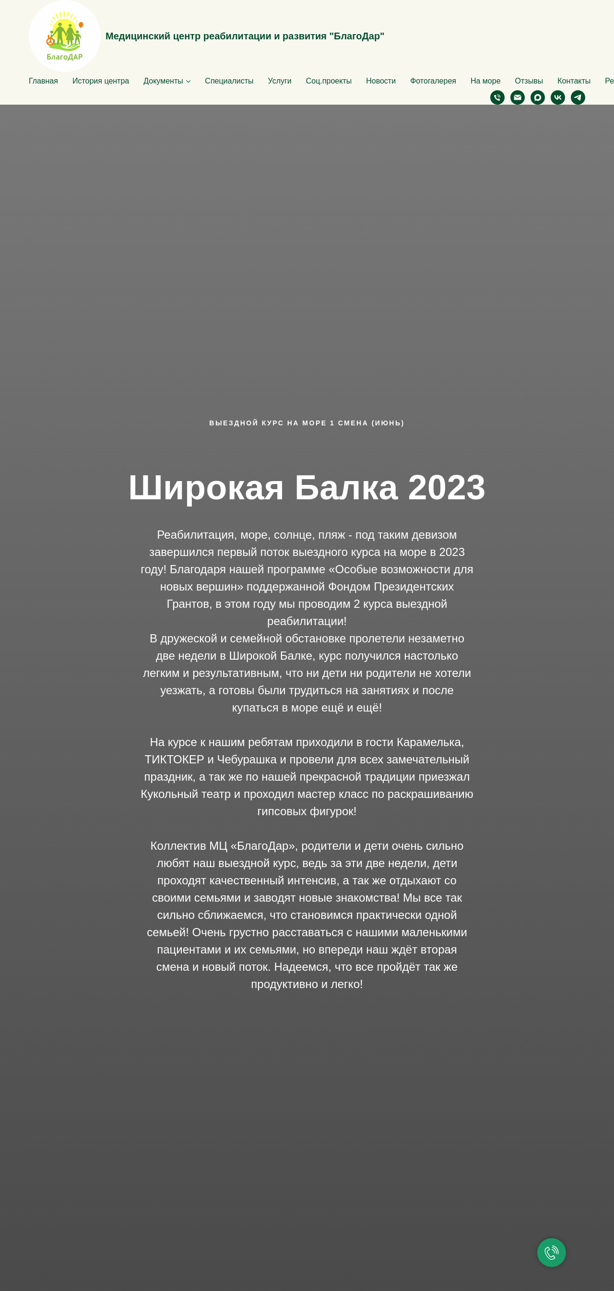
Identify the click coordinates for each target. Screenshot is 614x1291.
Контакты (573, 81)
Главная (43, 81)
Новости (381, 81)
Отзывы (529, 81)
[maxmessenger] (538, 97)
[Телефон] (497, 97)
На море (486, 81)
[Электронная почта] (517, 97)
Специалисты (229, 81)
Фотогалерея (433, 81)
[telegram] (578, 97)
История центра (100, 81)
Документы (163, 81)
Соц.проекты (329, 81)
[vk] (558, 97)
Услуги (280, 81)
